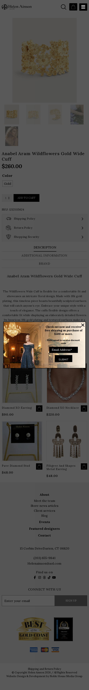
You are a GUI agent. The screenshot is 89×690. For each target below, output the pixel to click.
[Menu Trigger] (83, 7)
